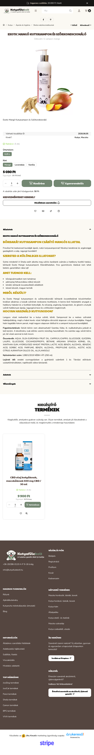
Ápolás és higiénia (23, 25)
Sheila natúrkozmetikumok (43, 25)
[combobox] (57, 11)
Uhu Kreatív (31, 735)
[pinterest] (51, 19)
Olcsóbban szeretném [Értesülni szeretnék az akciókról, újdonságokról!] (47, 202)
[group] (47, 476)
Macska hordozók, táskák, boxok (62, 595)
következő (85, 25)
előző (74, 25)
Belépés (52, 556)
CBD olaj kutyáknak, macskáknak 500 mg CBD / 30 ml (23, 481)
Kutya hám (53, 606)
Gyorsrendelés (72, 183)
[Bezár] (87, 3)
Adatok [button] (7, 374)
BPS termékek (9, 711)
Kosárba (37, 183)
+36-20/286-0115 (11, 564)
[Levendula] (19, 165)
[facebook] (43, 19)
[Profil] (79, 11)
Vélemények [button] (9, 383)
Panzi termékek (9, 694)
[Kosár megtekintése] (88, 11)
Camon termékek (10, 705)
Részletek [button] (8, 229)
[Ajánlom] (43, 211)
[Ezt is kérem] (33, 505)
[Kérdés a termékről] (58, 211)
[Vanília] (31, 165)
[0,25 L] (7, 154)
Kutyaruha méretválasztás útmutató (19, 605)
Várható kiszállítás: (15, 133)
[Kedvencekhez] (35, 211)
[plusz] (17, 183)
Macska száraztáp (56, 623)
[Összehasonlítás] (50, 211)
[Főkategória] (4, 25)
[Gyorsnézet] (27, 513)
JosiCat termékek (10, 688)
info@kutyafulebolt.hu (13, 569)
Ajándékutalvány (10, 600)
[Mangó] (7, 165)
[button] (36, 11)
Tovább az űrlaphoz (61, 658)
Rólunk (6, 594)
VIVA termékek (9, 716)
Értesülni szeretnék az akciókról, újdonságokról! (70, 692)
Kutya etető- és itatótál (58, 618)
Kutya (10, 25)
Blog (5, 611)
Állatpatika (53, 612)
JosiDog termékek (11, 682)
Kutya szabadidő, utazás (59, 629)
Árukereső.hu (75, 737)
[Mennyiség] (11, 183)
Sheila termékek (10, 699)
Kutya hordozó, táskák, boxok (61, 601)
